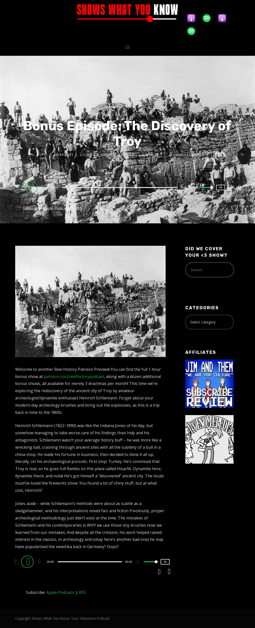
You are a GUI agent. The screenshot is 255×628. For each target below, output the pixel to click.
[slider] (120, 187)
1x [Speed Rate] (220, 187)
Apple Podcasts (57, 208)
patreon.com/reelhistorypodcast (74, 376)
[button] (127, 47)
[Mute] (195, 188)
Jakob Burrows (116, 155)
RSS (78, 208)
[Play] (32, 187)
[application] (120, 187)
